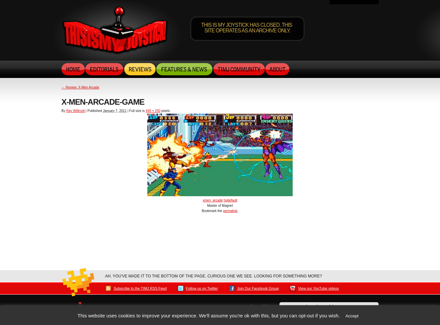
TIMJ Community (239, 69)
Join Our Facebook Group (258, 288)
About (277, 69)
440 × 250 (153, 111)
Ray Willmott (75, 111)
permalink (230, 211)
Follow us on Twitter (202, 288)
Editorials (104, 69)
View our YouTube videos (318, 288)
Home (73, 69)
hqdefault (230, 200)
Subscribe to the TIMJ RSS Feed (140, 288)
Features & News (184, 69)
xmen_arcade (213, 200)
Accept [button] (352, 315)
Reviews (140, 69)
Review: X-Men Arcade (80, 87)
